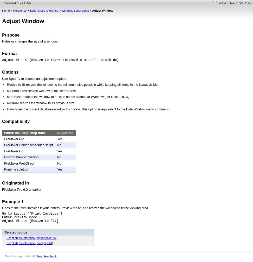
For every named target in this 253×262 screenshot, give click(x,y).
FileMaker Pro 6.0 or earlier (21, 190)
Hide (10, 109)
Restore (13, 103)
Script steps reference (44, 10)
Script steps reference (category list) (30, 243)
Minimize (14, 97)
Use (5, 79)
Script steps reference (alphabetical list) (32, 237)
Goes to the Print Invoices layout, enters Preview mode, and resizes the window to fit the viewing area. (75, 208)
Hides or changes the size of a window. (30, 41)
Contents (244, 2)
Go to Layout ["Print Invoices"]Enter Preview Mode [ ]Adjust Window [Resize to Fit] (32, 217)
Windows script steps (75, 10)
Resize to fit (16, 85)
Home (6, 10)
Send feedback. (46, 256)
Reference (20, 10)
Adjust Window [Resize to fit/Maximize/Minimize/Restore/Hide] (60, 60)
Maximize (14, 91)
